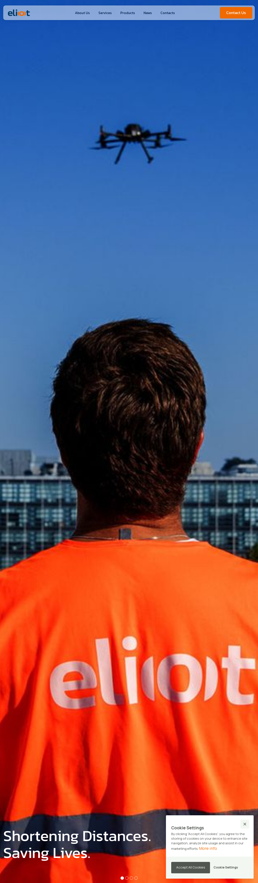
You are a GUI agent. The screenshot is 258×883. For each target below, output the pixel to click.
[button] (127, 13)
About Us (82, 12)
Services (105, 12)
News (148, 12)
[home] (19, 12)
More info (208, 848)
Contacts (167, 12)
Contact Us (236, 13)
